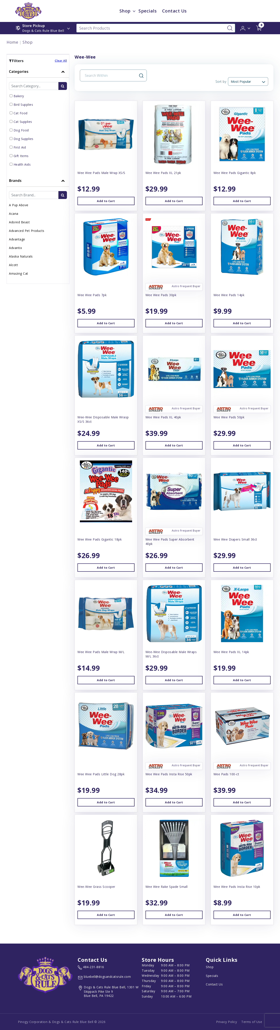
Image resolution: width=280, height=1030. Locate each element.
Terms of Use (251, 1022)
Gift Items (21, 156)
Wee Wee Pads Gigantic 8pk (235, 173)
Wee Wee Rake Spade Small (166, 887)
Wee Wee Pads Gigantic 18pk (99, 539)
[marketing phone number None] (91, 967)
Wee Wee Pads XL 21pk (163, 173)
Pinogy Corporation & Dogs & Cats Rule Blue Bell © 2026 (61, 1022)
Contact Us (214, 984)
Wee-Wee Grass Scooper (96, 887)
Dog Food (21, 130)
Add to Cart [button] (106, 201)
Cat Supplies (23, 122)
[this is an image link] (45, 974)
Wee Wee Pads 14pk (229, 295)
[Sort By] (248, 81)
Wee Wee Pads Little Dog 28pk (100, 774)
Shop (28, 42)
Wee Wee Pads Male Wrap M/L (100, 652)
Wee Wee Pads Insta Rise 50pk (168, 774)
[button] (246, 28)
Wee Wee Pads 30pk (161, 295)
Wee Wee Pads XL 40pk (163, 417)
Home (12, 42)
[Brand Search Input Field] (34, 195)
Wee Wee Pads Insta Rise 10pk (237, 887)
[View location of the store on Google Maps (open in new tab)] (109, 991)
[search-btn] (62, 86)
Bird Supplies (23, 104)
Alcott (13, 265)
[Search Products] (155, 28)
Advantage (17, 239)
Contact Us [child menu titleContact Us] (174, 11)
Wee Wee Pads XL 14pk (231, 652)
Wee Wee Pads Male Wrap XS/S (101, 173)
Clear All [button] (61, 61)
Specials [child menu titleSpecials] (147, 11)
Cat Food (21, 113)
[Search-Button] (230, 28)
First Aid (20, 147)
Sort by (220, 81)
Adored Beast (19, 222)
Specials (212, 976)
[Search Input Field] (111, 75)
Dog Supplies (23, 139)
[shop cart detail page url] (259, 28)
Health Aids (22, 164)
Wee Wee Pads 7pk (92, 295)
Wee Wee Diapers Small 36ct (235, 539)
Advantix (15, 248)
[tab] (38, 120)
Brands (15, 180)
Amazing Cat (18, 273)
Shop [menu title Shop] (125, 11)
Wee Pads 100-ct (226, 774)
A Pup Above (18, 205)
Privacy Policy (226, 1022)
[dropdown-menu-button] (134, 11)
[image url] (28, 10)
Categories (18, 71)
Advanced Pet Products (26, 231)
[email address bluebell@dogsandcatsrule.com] (104, 977)
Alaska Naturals (21, 256)
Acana (13, 213)
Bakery (19, 96)
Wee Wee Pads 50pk (229, 417)
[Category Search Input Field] (34, 86)
